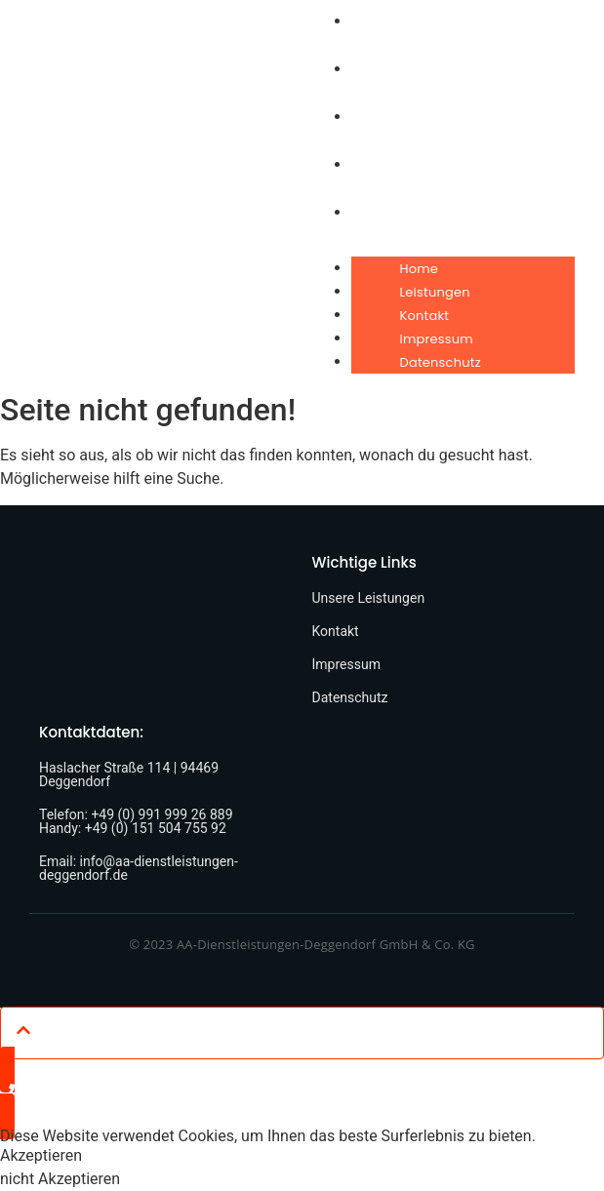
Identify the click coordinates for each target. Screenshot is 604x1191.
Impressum (436, 339)
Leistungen (435, 292)
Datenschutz (440, 362)
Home (419, 268)
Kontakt (425, 315)
